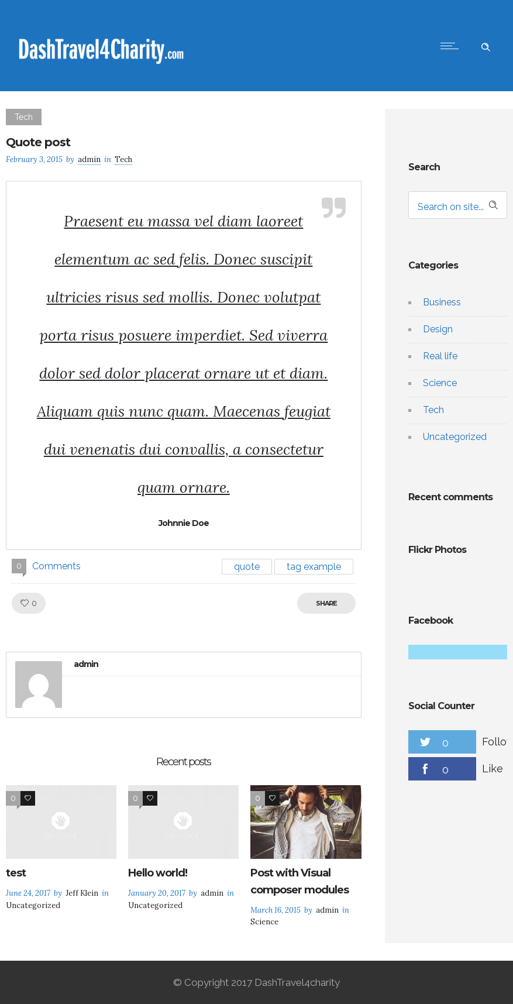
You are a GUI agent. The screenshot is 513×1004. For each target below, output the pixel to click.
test (16, 873)
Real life (440, 356)
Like (492, 768)
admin (89, 159)
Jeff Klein (82, 893)
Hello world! (157, 873)
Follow (497, 741)
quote (247, 566)
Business (442, 302)
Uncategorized (455, 436)
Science (440, 382)
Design (438, 329)
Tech (433, 409)
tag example (314, 566)
